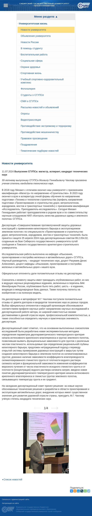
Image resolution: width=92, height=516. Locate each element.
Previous (37, 408)
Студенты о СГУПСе (32, 95)
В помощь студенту (32, 48)
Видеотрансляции (31, 119)
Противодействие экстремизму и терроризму (46, 126)
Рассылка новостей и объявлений (40, 107)
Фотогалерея (28, 88)
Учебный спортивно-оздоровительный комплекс (42, 81)
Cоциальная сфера (31, 60)
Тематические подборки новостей (40, 150)
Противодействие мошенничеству (40, 132)
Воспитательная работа (34, 54)
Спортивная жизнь (31, 73)
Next (54, 408)
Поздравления (29, 144)
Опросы (25, 113)
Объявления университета (36, 36)
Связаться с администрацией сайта (15, 499)
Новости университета (33, 29)
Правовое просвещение (34, 138)
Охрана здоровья (30, 67)
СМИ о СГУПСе (29, 101)
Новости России (30, 42)
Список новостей (13, 479)
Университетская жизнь (33, 23)
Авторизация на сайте (10, 503)
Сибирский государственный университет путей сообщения (44, 5)
